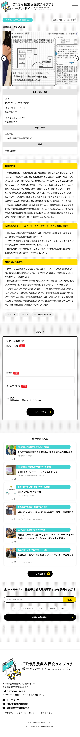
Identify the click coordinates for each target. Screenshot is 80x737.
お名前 (12, 373)
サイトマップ (47, 713)
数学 (64, 608)
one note (12, 314)
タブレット (28, 608)
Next (76, 58)
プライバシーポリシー (27, 713)
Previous (3, 58)
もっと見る (40, 574)
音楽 (42, 608)
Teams (25, 314)
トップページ (13, 700)
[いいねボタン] (64, 20)
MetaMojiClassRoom (43, 314)
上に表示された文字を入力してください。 (25, 400)
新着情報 (9, 713)
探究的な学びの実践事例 (18, 708)
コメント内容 (15, 345)
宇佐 (53, 608)
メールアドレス (16, 386)
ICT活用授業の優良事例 (17, 704)
